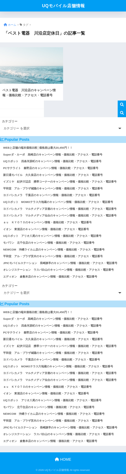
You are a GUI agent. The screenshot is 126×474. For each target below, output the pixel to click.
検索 (122, 105)
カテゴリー (10, 121)
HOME (63, 459)
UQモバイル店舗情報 (63, 5)
